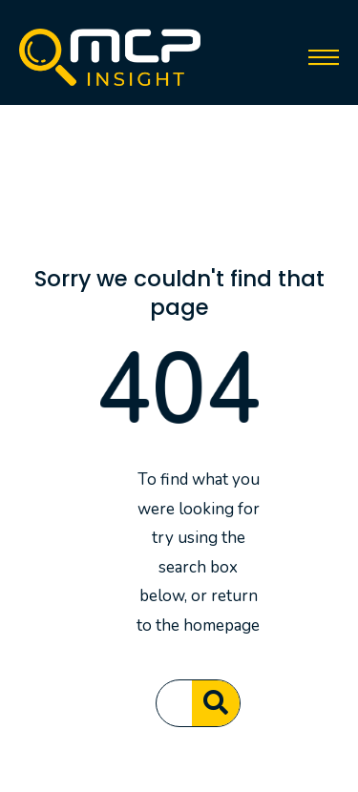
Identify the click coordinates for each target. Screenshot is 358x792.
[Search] (216, 703)
